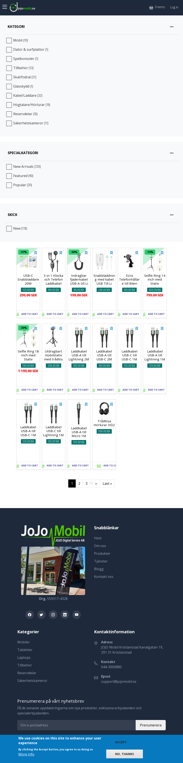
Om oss (100, 545)
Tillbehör (24, 665)
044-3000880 (111, 667)
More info (26, 754)
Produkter (102, 553)
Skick (12, 214)
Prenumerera (150, 725)
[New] (33, 255)
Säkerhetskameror (32, 680)
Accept (121, 742)
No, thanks (124, 754)
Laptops (23, 657)
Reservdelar (26, 673)
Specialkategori (23, 152)
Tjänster (101, 561)
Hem (98, 538)
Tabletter (24, 649)
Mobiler (23, 642)
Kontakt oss (103, 576)
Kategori (16, 26)
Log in (174, 7)
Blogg (99, 569)
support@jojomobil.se (118, 681)
